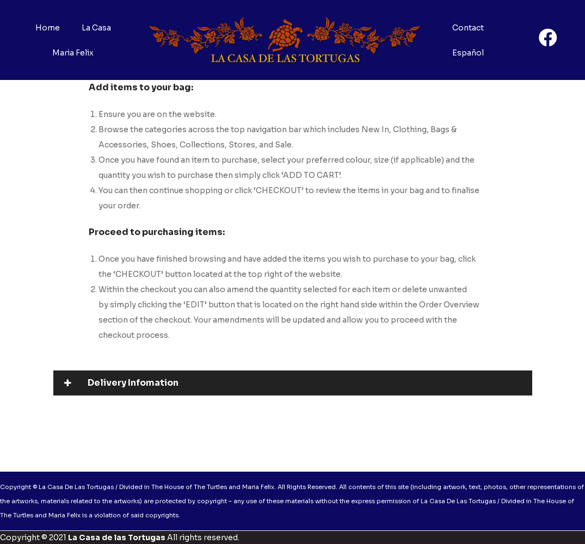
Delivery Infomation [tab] (121, 382)
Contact (468, 28)
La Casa (96, 28)
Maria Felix (73, 53)
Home (47, 28)
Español (468, 53)
